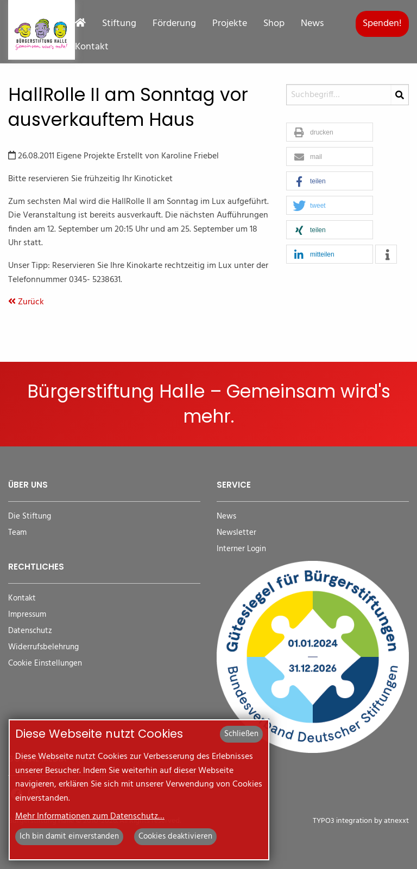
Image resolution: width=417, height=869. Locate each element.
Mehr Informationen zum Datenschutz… (90, 816)
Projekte (229, 23)
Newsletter (236, 533)
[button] (329, 132)
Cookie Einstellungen (45, 664)
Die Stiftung (29, 517)
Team (17, 533)
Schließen (241, 733)
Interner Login (241, 549)
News (312, 23)
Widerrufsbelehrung (43, 647)
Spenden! (382, 23)
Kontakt (92, 47)
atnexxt (396, 821)
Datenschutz (30, 631)
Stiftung (119, 23)
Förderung (174, 23)
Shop (274, 23)
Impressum (27, 615)
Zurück (26, 302)
